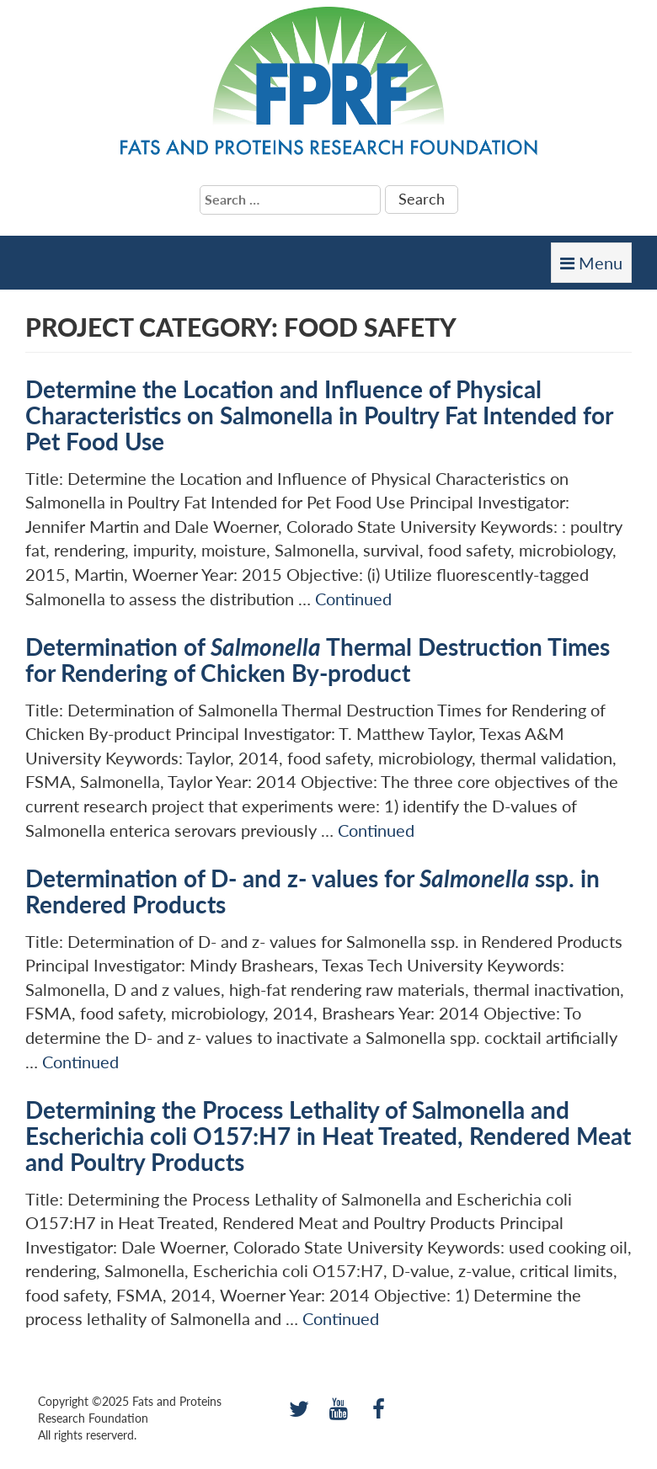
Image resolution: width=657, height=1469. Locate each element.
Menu (595, 267)
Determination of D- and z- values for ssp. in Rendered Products (312, 891)
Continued (353, 598)
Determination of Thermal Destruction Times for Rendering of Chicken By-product (317, 659)
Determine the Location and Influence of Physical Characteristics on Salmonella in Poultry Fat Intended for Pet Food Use (318, 415)
